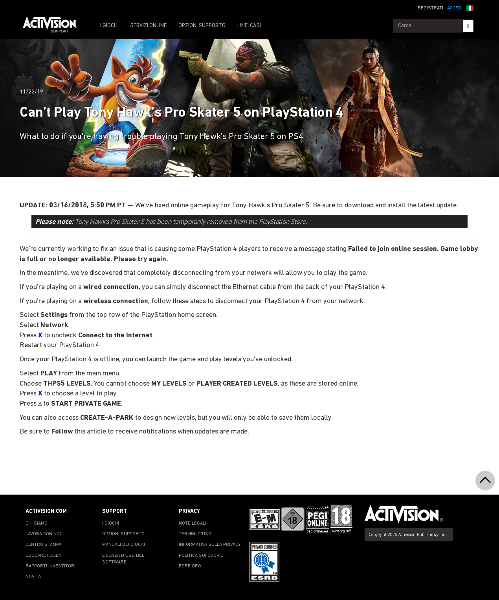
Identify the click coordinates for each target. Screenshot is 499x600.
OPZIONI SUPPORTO (202, 26)
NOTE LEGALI (192, 523)
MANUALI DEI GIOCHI (123, 544)
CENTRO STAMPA (43, 544)
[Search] (468, 26)
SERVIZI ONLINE (148, 26)
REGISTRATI (430, 8)
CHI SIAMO (37, 523)
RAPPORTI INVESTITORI (50, 566)
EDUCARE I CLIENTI (46, 555)
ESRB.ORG (190, 566)
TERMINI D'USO (195, 534)
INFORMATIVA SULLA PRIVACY (210, 544)
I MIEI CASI (249, 26)
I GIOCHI (109, 26)
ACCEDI (454, 8)
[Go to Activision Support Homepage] (54, 26)
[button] (469, 7)
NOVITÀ (33, 576)
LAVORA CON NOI (43, 534)
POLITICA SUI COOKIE (201, 555)
